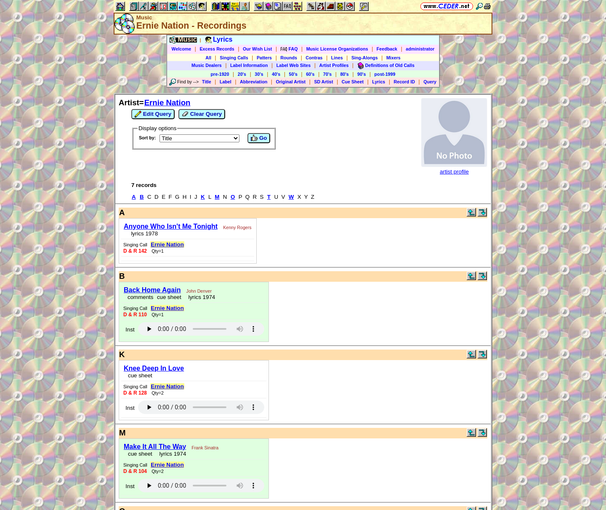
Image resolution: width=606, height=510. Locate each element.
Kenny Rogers (237, 227)
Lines (337, 57)
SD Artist (323, 81)
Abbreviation (253, 81)
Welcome (181, 48)
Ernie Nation (167, 102)
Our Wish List (257, 48)
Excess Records (216, 48)
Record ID (404, 81)
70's (327, 74)
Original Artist (291, 81)
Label (225, 81)
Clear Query (202, 114)
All (208, 57)
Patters (264, 57)
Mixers (393, 57)
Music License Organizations (337, 48)
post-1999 (385, 74)
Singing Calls (234, 57)
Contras (314, 57)
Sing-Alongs (364, 57)
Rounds (288, 57)
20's (242, 74)
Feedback (387, 48)
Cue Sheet (353, 81)
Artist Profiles (334, 65)
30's (259, 74)
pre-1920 (220, 74)
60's (310, 74)
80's (344, 74)
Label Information (249, 65)
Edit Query (153, 114)
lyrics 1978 (143, 233)
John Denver (199, 291)
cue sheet (169, 297)
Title (206, 81)
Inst (129, 329)
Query (429, 81)
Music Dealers (206, 65)
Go (259, 138)
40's (276, 74)
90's (361, 74)
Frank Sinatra (204, 447)
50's (293, 74)
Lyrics (378, 81)
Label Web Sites (293, 65)
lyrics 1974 (200, 297)
